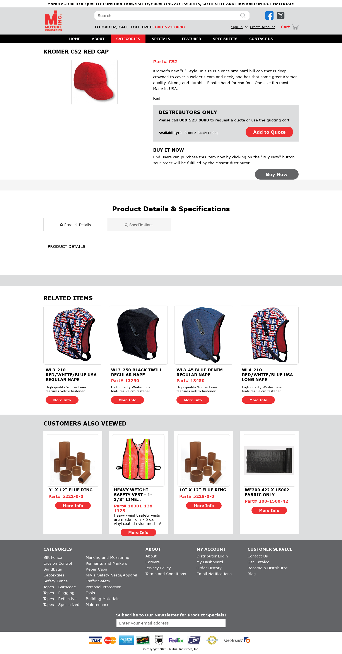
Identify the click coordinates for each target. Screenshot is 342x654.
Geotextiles (53, 575)
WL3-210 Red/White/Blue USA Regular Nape (71, 374)
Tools (90, 592)
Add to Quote (269, 132)
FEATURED (191, 39)
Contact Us (258, 556)
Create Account (262, 27)
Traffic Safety (98, 581)
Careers (152, 562)
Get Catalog (259, 562)
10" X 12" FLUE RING (202, 489)
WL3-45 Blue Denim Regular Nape (199, 372)
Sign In (237, 27)
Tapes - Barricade (59, 587)
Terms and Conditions (165, 573)
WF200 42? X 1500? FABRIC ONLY (267, 492)
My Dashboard (210, 562)
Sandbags (52, 569)
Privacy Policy (158, 568)
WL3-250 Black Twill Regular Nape (136, 372)
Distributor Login (212, 556)
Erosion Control (57, 563)
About (151, 556)
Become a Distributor (267, 568)
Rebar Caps (96, 569)
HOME (74, 39)
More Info (62, 400)
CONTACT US (261, 39)
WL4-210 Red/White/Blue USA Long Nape (267, 374)
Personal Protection (103, 587)
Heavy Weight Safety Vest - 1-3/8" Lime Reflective (133, 494)
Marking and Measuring (107, 557)
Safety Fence (55, 581)
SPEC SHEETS (225, 39)
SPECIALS (161, 39)
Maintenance (97, 604)
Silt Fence (52, 557)
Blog (252, 573)
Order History (209, 568)
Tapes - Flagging (58, 592)
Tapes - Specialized (61, 604)
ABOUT (98, 39)
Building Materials (102, 598)
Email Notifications (214, 573)
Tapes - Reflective (60, 598)
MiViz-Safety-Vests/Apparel (111, 575)
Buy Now (277, 174)
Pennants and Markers (106, 563)
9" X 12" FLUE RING (70, 489)
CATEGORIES (128, 39)
